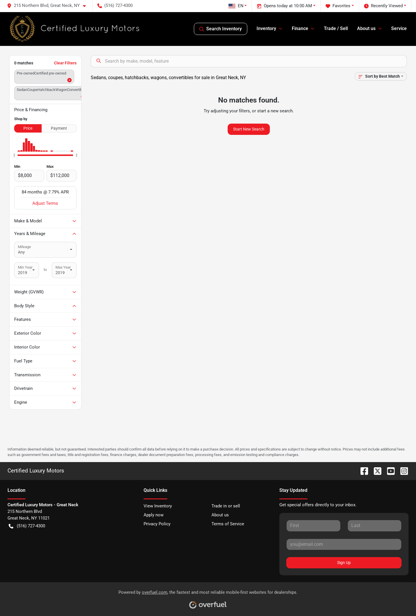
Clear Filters (65, 63)
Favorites (338, 6)
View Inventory (158, 506)
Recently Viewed (383, 6)
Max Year (63, 267)
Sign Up (344, 562)
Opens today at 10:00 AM (284, 6)
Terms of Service (227, 523)
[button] (49, 5)
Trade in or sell (225, 506)
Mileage (24, 247)
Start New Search (248, 129)
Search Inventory (220, 28)
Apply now (154, 515)
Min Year (25, 267)
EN (236, 5)
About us (220, 515)
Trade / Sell (336, 28)
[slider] (14, 155)
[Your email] (344, 544)
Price (27, 128)
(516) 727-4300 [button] (115, 5)
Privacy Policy (157, 523)
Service (399, 28)
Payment (59, 128)
